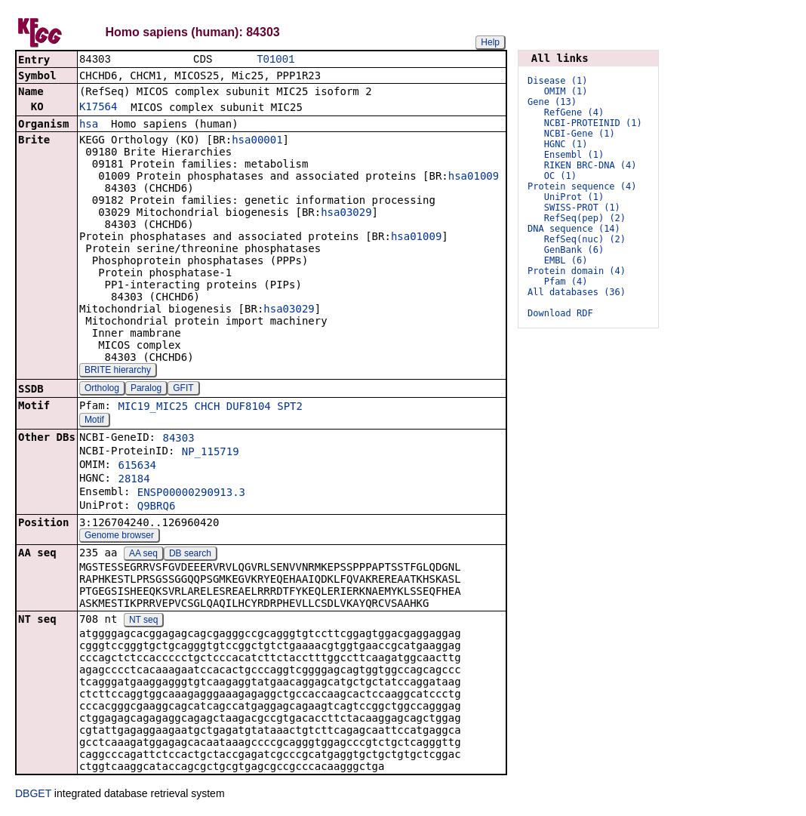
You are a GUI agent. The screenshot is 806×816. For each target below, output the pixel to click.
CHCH (207, 408)
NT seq (143, 621)
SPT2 (290, 408)
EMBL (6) (566, 260)
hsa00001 (257, 141)
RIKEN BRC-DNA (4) (590, 165)
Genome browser (119, 536)
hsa (88, 125)
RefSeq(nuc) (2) (585, 239)
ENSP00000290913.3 (191, 494)
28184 (133, 480)
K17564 (98, 108)
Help (490, 42)
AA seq (143, 555)
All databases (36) (577, 292)
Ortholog (102, 389)
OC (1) (560, 176)
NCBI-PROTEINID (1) (593, 123)
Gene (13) (552, 102)
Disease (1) (557, 80)
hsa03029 (346, 214)
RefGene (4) (574, 112)
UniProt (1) (574, 197)
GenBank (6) (574, 250)
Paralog (146, 389)
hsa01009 (473, 177)
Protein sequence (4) (582, 186)
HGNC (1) (566, 144)
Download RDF (560, 313)
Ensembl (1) (574, 154)
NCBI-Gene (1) (579, 133)
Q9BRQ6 (156, 507)
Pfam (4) (566, 281)
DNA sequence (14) (574, 228)
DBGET (33, 795)
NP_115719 (210, 453)
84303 (178, 439)
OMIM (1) (566, 91)
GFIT (183, 389)
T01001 (275, 60)
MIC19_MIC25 (153, 408)
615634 (137, 466)
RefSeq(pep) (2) (585, 218)
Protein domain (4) (577, 271)
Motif (94, 421)
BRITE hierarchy (118, 371)
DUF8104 (248, 408)
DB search (190, 555)
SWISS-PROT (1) (582, 207)
